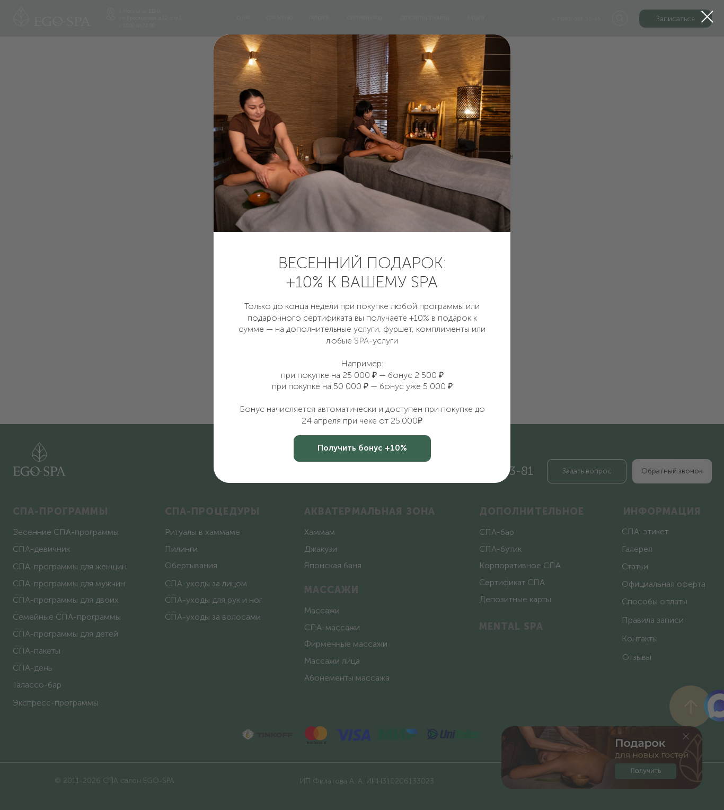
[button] (362, 448)
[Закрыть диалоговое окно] (707, 16)
